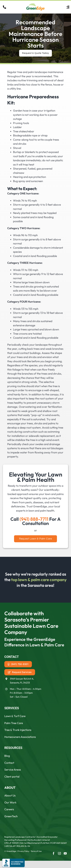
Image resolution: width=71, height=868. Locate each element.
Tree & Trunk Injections (17, 730)
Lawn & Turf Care (15, 716)
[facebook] (53, 853)
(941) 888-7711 (34, 519)
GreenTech (11, 816)
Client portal (11, 776)
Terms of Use (36, 851)
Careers (9, 809)
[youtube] (65, 853)
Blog (7, 755)
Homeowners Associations (20, 737)
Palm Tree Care (13, 723)
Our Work (10, 802)
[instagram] (59, 853)
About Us (10, 795)
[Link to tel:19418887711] (4, 7)
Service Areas (12, 769)
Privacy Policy (23, 851)
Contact (9, 762)
